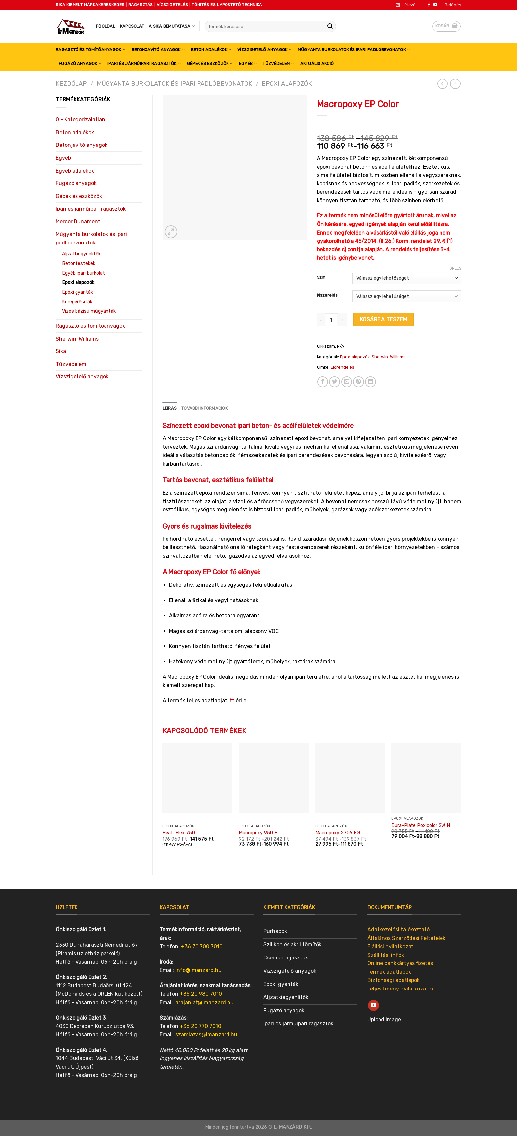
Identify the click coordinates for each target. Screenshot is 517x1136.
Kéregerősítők (77, 302)
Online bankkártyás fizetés (400, 963)
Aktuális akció (317, 63)
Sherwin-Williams (77, 339)
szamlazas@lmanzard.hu (206, 1034)
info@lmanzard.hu (198, 970)
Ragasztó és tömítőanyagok (91, 50)
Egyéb (248, 63)
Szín (321, 277)
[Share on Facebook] (322, 381)
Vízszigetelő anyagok (264, 50)
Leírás (170, 408)
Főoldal (105, 26)
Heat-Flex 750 (178, 833)
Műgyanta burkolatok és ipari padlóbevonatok (354, 50)
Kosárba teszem (383, 319)
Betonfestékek (78, 263)
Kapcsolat (132, 26)
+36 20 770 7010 (200, 1026)
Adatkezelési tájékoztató (398, 929)
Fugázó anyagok (80, 63)
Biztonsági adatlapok (393, 980)
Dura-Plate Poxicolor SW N (420, 825)
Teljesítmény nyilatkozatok (400, 989)
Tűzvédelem (278, 63)
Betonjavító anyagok (158, 50)
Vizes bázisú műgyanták (89, 311)
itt (231, 701)
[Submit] (330, 26)
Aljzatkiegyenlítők (81, 254)
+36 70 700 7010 (202, 946)
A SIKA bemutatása (172, 26)
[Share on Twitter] (334, 381)
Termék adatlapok (389, 972)
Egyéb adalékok (75, 171)
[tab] (170, 408)
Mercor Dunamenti (79, 221)
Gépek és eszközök (210, 63)
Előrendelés (342, 367)
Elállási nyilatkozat (390, 946)
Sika (61, 351)
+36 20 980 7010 (201, 994)
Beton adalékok (211, 50)
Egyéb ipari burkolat (83, 273)
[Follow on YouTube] (435, 5)
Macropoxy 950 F (258, 833)
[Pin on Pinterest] (358, 381)
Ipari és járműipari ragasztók (144, 63)
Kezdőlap (71, 83)
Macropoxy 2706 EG (337, 833)
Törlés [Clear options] (454, 268)
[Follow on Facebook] (429, 5)
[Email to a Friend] (346, 381)
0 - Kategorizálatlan (80, 119)
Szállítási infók (385, 955)
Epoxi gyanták (77, 292)
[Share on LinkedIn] (370, 381)
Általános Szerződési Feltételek (406, 938)
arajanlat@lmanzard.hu (204, 1002)
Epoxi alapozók (287, 83)
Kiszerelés (327, 295)
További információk (204, 408)
